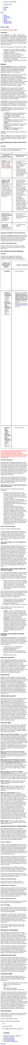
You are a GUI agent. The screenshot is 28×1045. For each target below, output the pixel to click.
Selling (5, 20)
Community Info (8, 21)
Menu (2, 12)
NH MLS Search (8, 23)
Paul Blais (6, 7)
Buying (5, 19)
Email (5, 9)
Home (5, 14)
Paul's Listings (7, 17)
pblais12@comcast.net (12, 1041)
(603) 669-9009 (10, 1038)
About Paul (6, 16)
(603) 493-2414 (11, 1039)
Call (5, 8)
